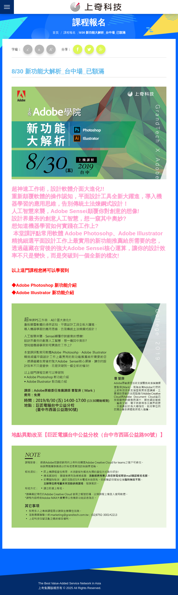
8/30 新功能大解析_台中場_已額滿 (102, 32)
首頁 (56, 32)
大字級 (51, 49)
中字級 (39, 49)
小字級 (27, 49)
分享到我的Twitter (89, 49)
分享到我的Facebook (77, 49)
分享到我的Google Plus (100, 49)
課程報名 (70, 32)
